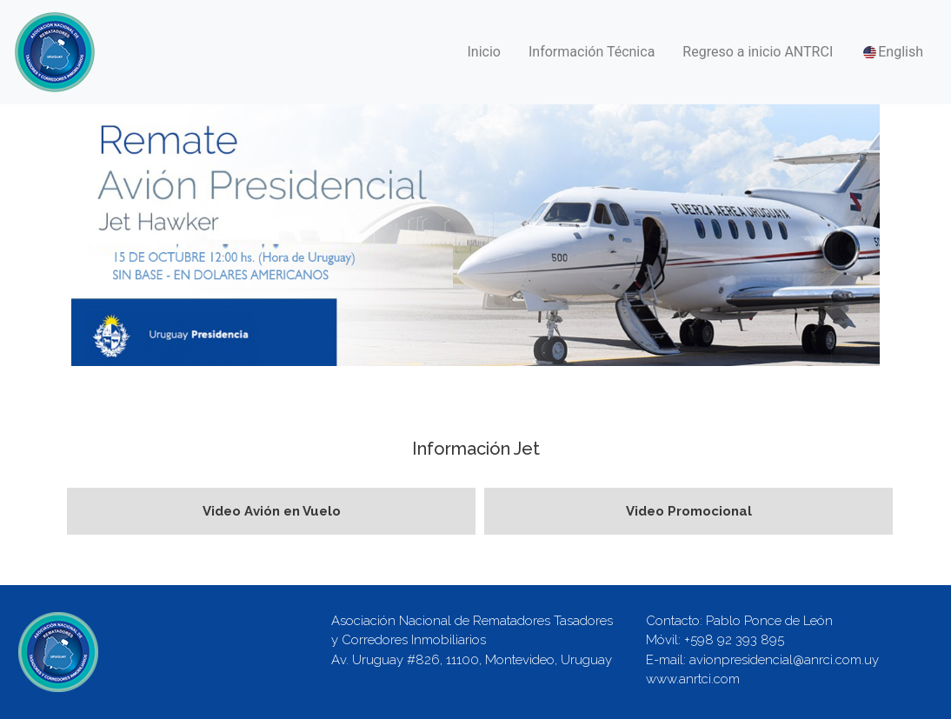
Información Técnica (592, 51)
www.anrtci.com (693, 679)
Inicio (484, 51)
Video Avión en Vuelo (272, 511)
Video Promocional (689, 511)
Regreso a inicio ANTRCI (757, 51)
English (892, 52)
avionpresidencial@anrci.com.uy (784, 660)
